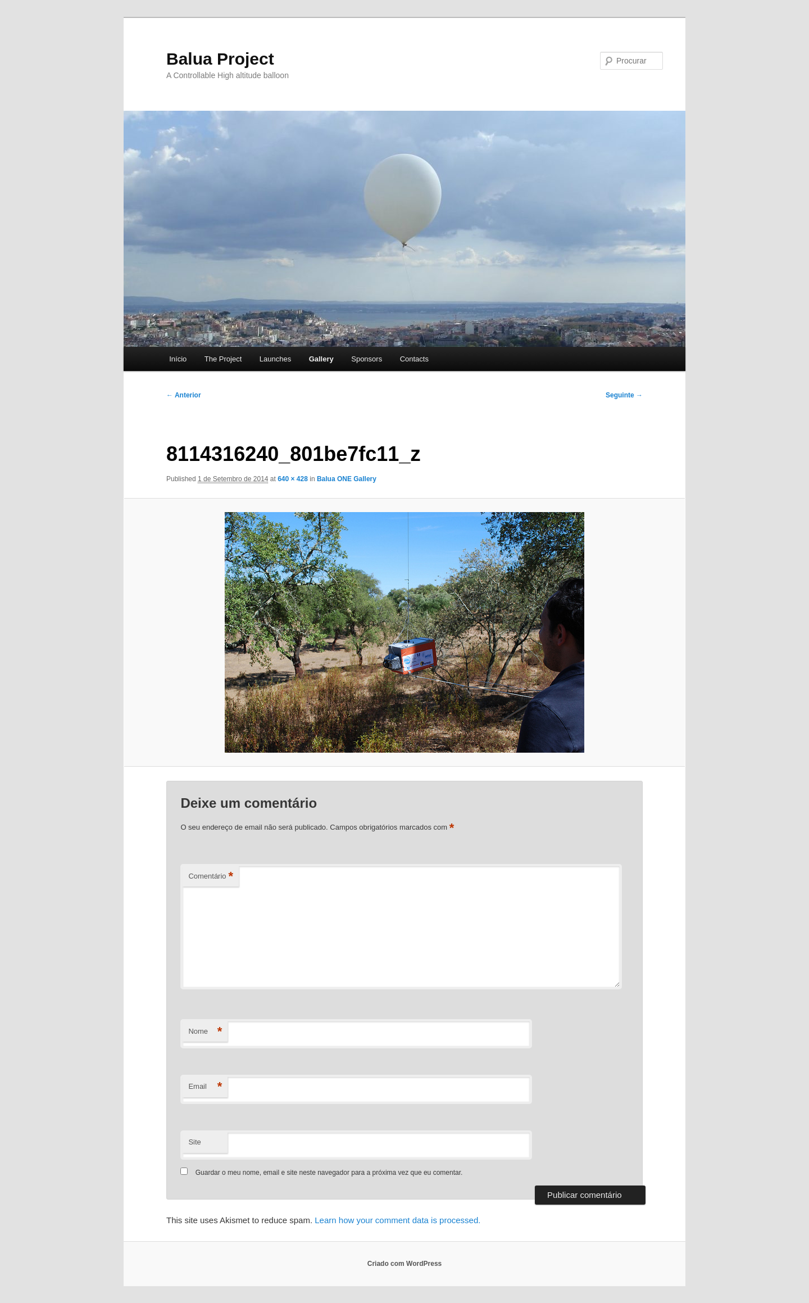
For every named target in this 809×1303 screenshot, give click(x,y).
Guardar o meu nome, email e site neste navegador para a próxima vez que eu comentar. (329, 1173)
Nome (205, 1032)
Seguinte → (624, 395)
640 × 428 (293, 479)
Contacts (414, 359)
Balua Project (220, 58)
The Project (223, 359)
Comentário (210, 876)
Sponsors (366, 359)
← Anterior (183, 395)
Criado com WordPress (404, 1264)
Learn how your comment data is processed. (397, 1220)
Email (205, 1087)
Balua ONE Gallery (346, 479)
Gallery (321, 359)
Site (194, 1142)
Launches (275, 359)
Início (178, 359)
